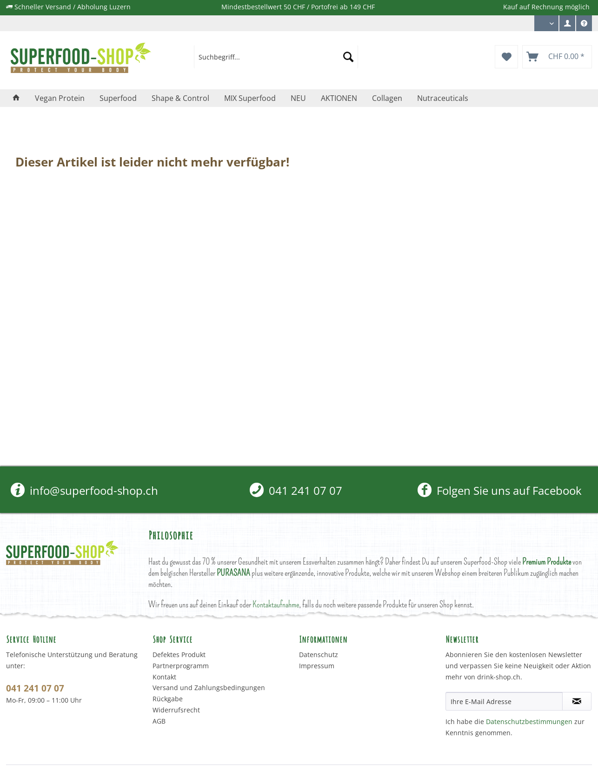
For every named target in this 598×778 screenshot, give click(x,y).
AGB (159, 721)
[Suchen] (348, 56)
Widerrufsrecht (176, 709)
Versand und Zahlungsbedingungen (209, 687)
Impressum (316, 665)
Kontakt (164, 676)
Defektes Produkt (179, 654)
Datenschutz (318, 654)
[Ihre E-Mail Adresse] (504, 701)
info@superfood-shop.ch (84, 490)
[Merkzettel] (506, 56)
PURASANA (233, 572)
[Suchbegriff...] (276, 56)
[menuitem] (567, 23)
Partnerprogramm (181, 665)
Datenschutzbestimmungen (529, 721)
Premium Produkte (546, 561)
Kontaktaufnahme (275, 604)
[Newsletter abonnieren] (576, 701)
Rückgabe (168, 698)
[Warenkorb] (557, 56)
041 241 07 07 (296, 490)
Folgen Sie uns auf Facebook (500, 490)
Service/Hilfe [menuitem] (584, 25)
